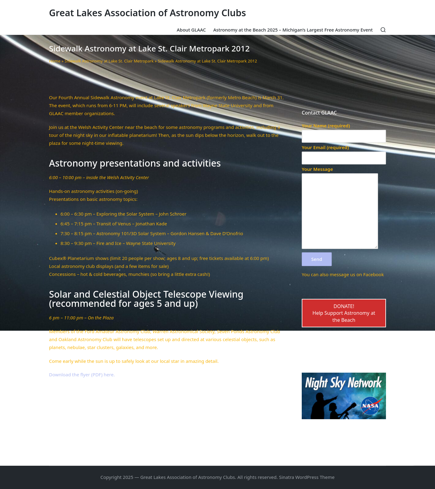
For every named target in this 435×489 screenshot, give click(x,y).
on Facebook (370, 274)
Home (54, 61)
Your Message (340, 208)
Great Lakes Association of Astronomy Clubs (147, 13)
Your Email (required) (344, 152)
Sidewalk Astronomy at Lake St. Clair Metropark (109, 61)
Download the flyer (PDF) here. (82, 374)
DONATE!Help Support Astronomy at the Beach (343, 313)
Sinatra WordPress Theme (307, 477)
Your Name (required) (344, 130)
